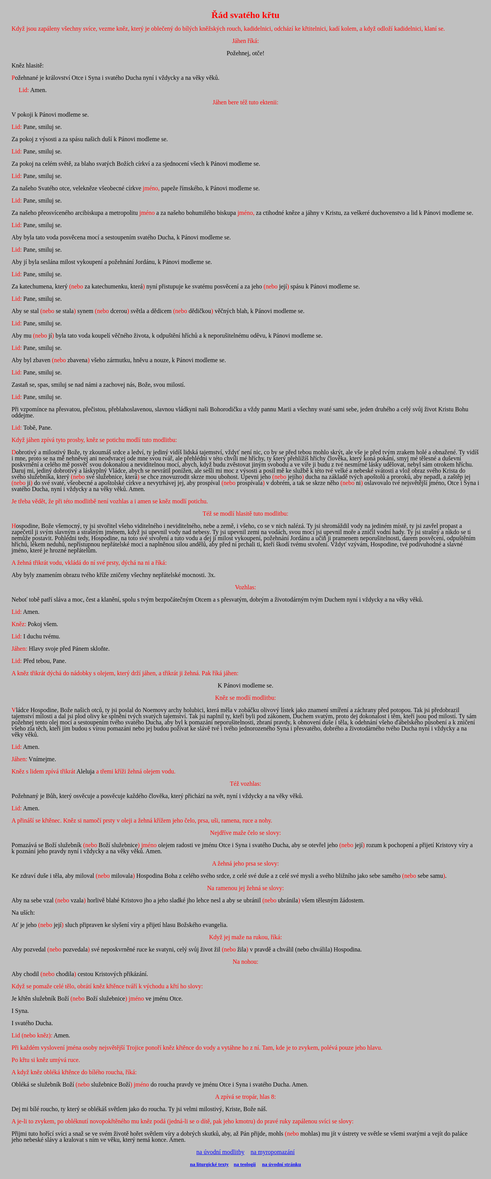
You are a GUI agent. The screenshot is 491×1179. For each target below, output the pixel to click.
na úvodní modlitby (220, 1152)
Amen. (26, 808)
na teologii (244, 1164)
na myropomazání (272, 1152)
